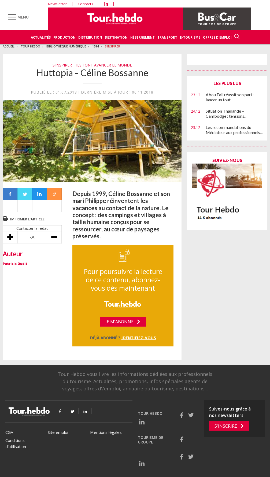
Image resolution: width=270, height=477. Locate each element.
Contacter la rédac (32, 228)
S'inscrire (225, 426)
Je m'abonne (119, 322)
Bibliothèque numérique (66, 46)
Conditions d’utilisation (15, 443)
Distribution (90, 37)
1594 (95, 46)
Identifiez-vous (138, 337)
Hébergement (142, 37)
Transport (167, 37)
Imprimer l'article (27, 219)
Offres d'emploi (217, 37)
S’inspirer (112, 46)
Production (64, 37)
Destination (116, 37)
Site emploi (58, 432)
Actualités (41, 37)
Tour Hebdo (30, 46)
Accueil (8, 46)
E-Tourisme (190, 37)
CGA (9, 432)
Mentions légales (106, 432)
